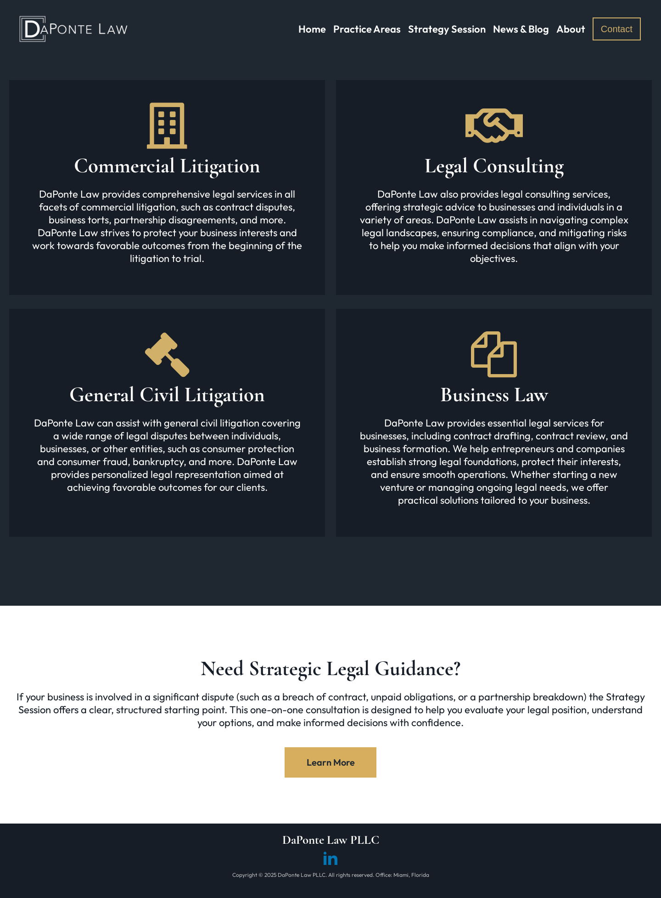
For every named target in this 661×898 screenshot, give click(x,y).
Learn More (331, 762)
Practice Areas (367, 29)
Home (312, 29)
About (570, 29)
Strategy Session (447, 29)
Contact (617, 29)
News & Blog (521, 29)
